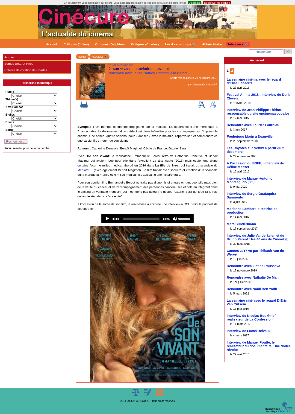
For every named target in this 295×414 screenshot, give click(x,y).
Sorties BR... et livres (18, 63)
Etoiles (10, 114)
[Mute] (174, 218)
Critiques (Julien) (76, 44)
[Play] (107, 218)
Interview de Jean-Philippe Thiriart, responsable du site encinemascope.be (258, 111)
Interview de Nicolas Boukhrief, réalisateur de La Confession (252, 317)
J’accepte (194, 2)
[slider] (141, 219)
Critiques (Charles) (145, 44)
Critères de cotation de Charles (25, 70)
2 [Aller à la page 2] (232, 70)
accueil (82, 56)
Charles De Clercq (202, 84)
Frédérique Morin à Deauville (250, 136)
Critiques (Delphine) (110, 44)
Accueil (51, 44)
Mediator (83, 170)
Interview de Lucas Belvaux (249, 331)
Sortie (10, 129)
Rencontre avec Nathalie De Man (253, 277)
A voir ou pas (15, 107)
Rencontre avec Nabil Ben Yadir (252, 289)
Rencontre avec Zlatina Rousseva (253, 266)
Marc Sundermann (241, 224)
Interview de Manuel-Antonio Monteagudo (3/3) (249, 180)
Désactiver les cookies (217, 2)
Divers (10, 122)
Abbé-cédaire (212, 44)
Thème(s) (12, 99)
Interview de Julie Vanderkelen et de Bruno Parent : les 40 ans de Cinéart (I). (258, 237)
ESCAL (282, 411)
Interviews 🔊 (238, 44)
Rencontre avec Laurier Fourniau (253, 125)
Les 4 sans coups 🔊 (180, 44)
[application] (147, 218)
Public (10, 91)
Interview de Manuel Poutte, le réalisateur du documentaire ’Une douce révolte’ (259, 346)
